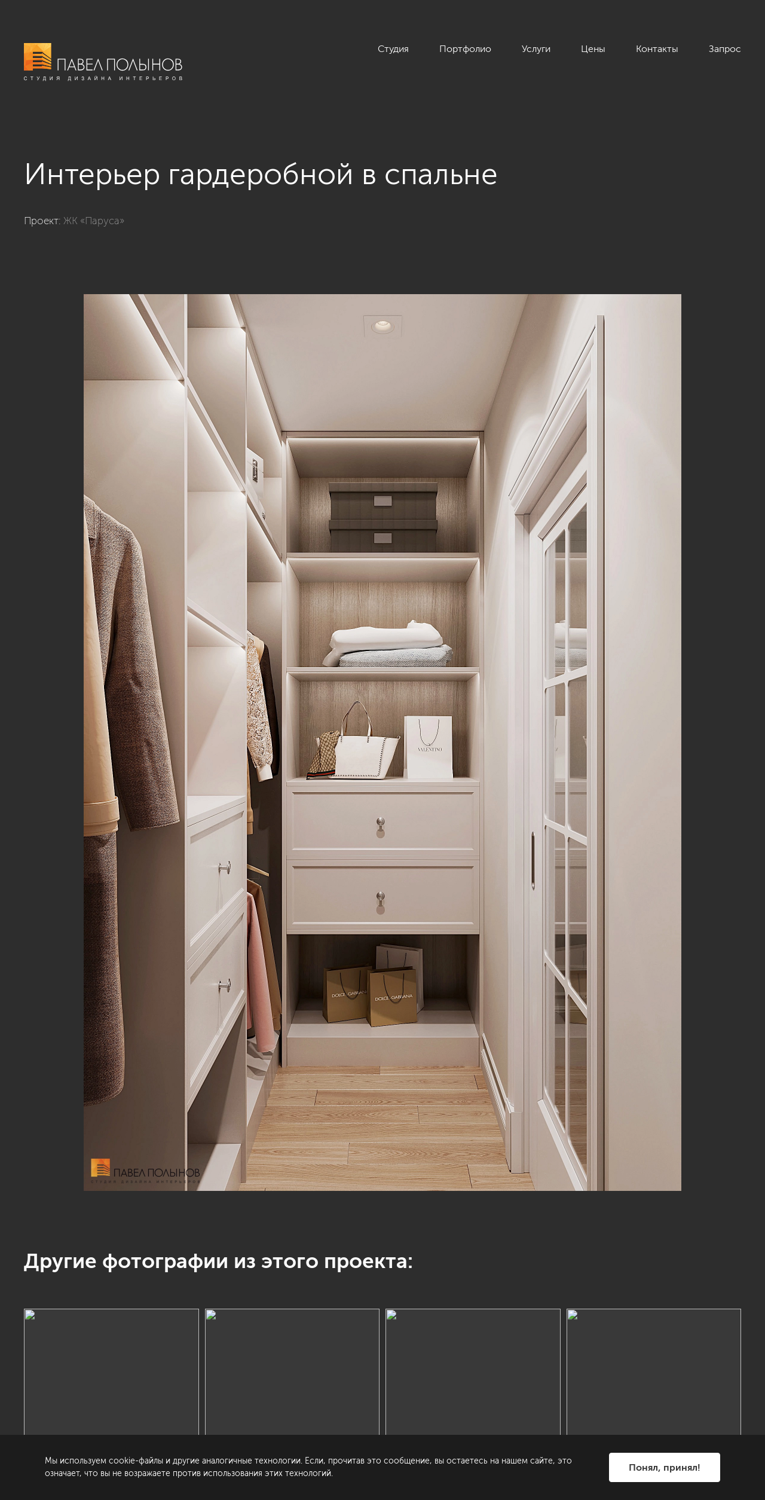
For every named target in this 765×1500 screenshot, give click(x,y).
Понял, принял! (664, 1467)
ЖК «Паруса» (93, 221)
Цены (593, 48)
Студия (393, 48)
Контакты (657, 48)
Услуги (536, 48)
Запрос (725, 48)
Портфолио (465, 48)
